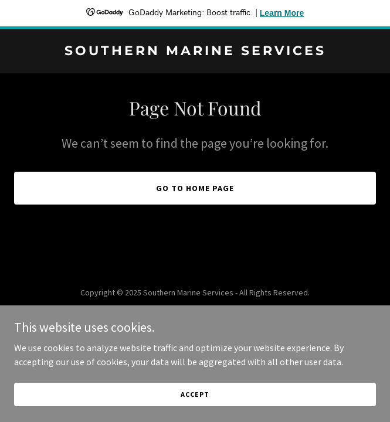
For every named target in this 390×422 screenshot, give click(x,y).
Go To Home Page (195, 188)
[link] (195, 51)
